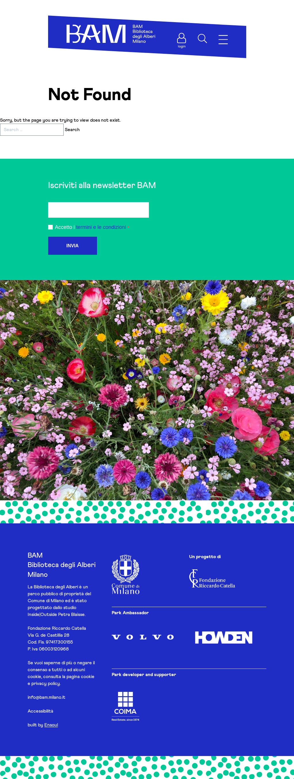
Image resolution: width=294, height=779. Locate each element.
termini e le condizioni (101, 227)
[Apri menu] (223, 40)
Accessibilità (40, 711)
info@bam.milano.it (46, 697)
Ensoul (51, 725)
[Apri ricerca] (202, 38)
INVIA (73, 245)
